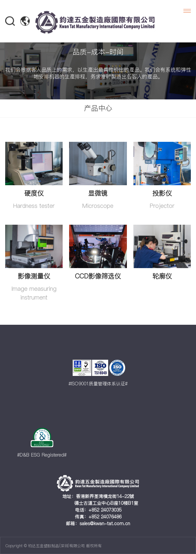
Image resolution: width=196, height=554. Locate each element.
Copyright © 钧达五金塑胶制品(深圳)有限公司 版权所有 (53, 545)
